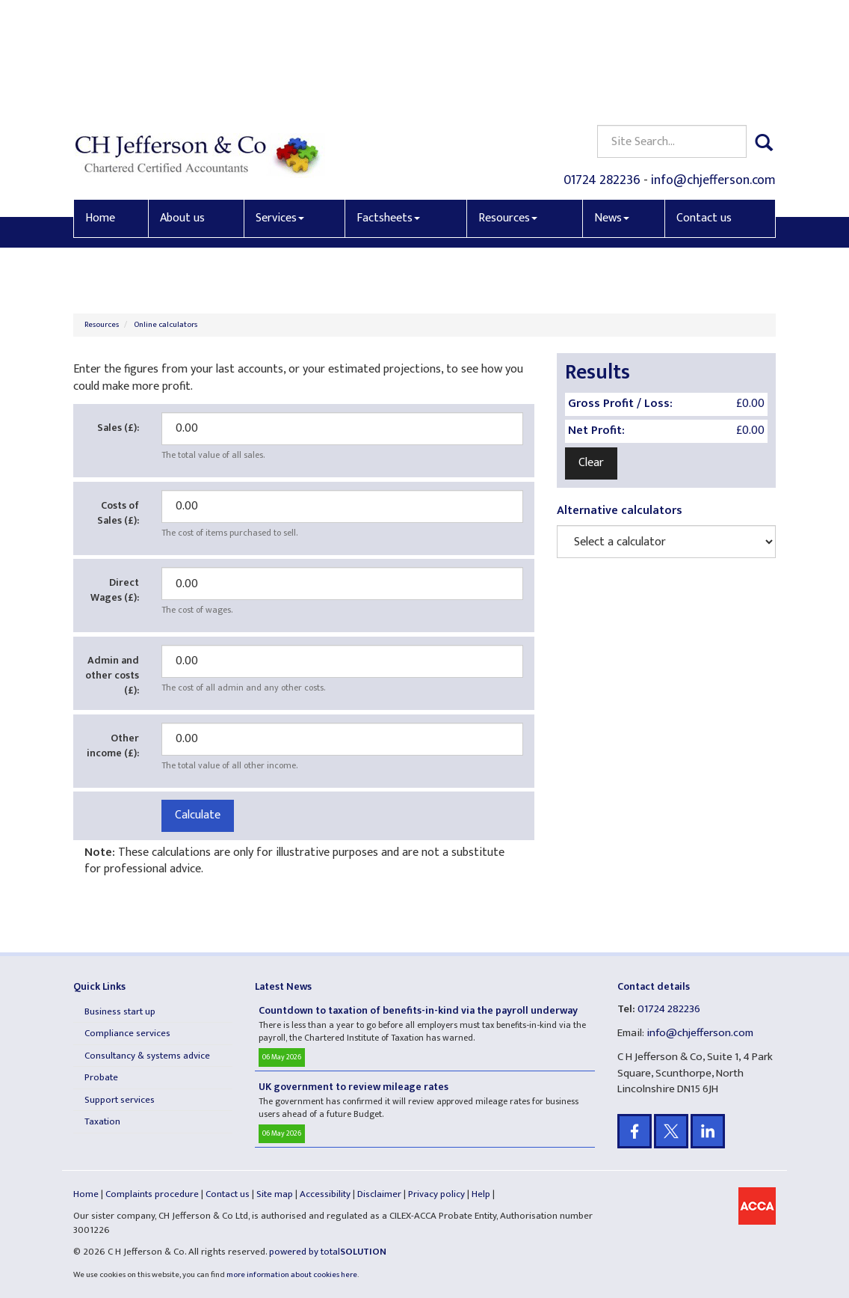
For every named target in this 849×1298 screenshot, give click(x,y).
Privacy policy (436, 1194)
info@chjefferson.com (713, 72)
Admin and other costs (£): (112, 675)
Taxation (102, 1121)
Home (100, 110)
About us (182, 110)
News (611, 110)
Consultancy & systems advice (147, 1055)
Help (481, 1194)
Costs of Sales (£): (118, 512)
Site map (274, 1194)
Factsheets (388, 110)
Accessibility (325, 1194)
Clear (591, 463)
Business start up (119, 1011)
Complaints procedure (152, 1194)
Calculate (197, 815)
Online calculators (165, 324)
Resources (507, 110)
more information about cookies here (291, 1275)
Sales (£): (118, 427)
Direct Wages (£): (114, 589)
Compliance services (127, 1033)
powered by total (327, 1251)
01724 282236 (602, 72)
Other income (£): (113, 745)
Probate (101, 1077)
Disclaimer (379, 1194)
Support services (119, 1100)
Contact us (704, 110)
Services (280, 110)
